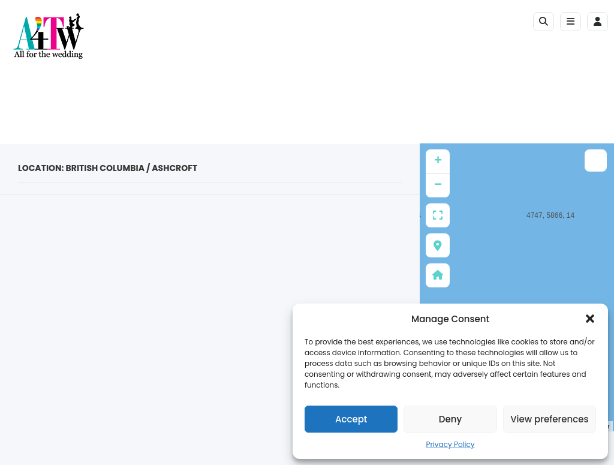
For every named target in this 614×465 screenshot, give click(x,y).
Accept (351, 419)
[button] (590, 319)
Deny (450, 419)
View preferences (549, 419)
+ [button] (438, 161)
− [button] (438, 185)
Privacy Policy (450, 444)
